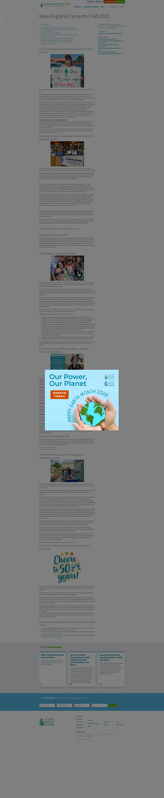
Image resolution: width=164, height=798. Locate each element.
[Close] (119, 369)
